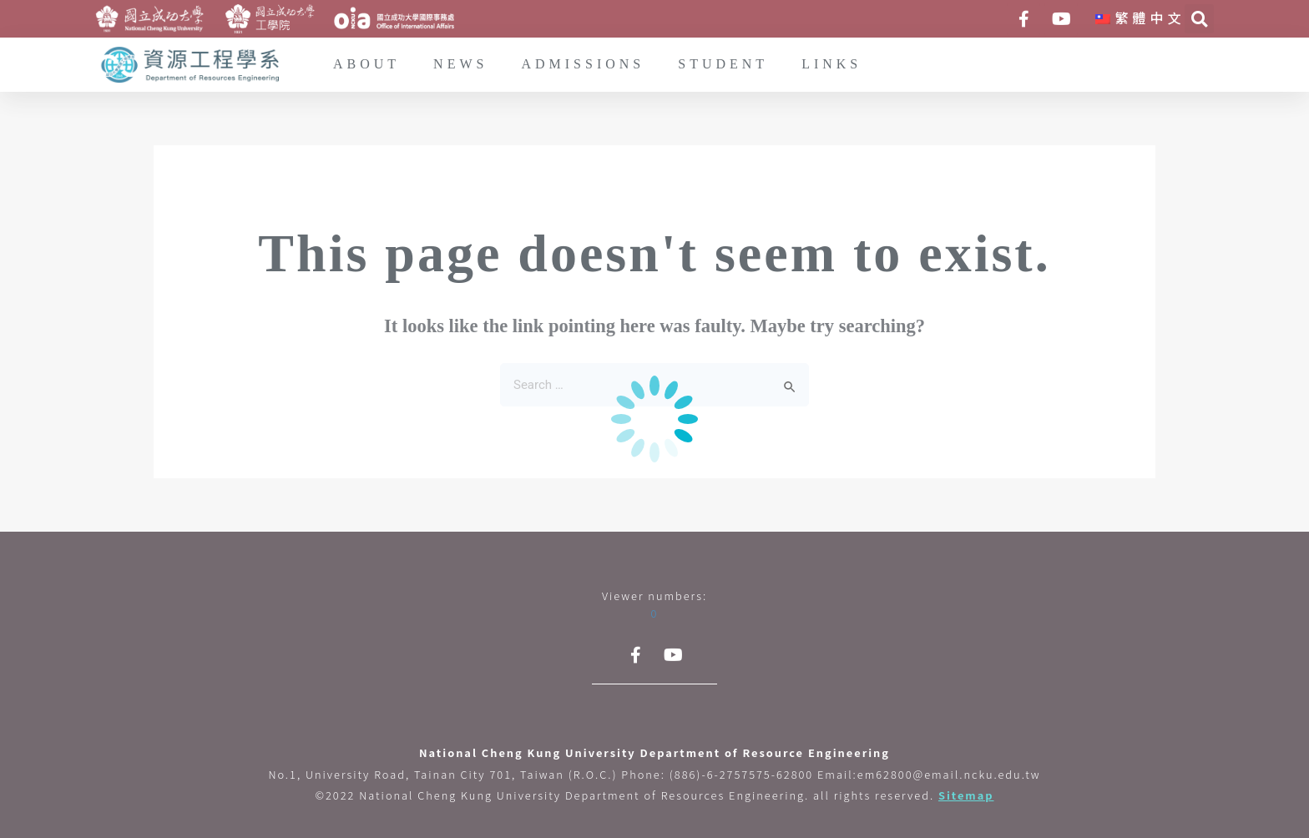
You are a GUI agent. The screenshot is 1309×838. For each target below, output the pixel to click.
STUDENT (723, 65)
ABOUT (366, 65)
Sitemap (966, 795)
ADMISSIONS (582, 65)
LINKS (831, 65)
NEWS (460, 65)
